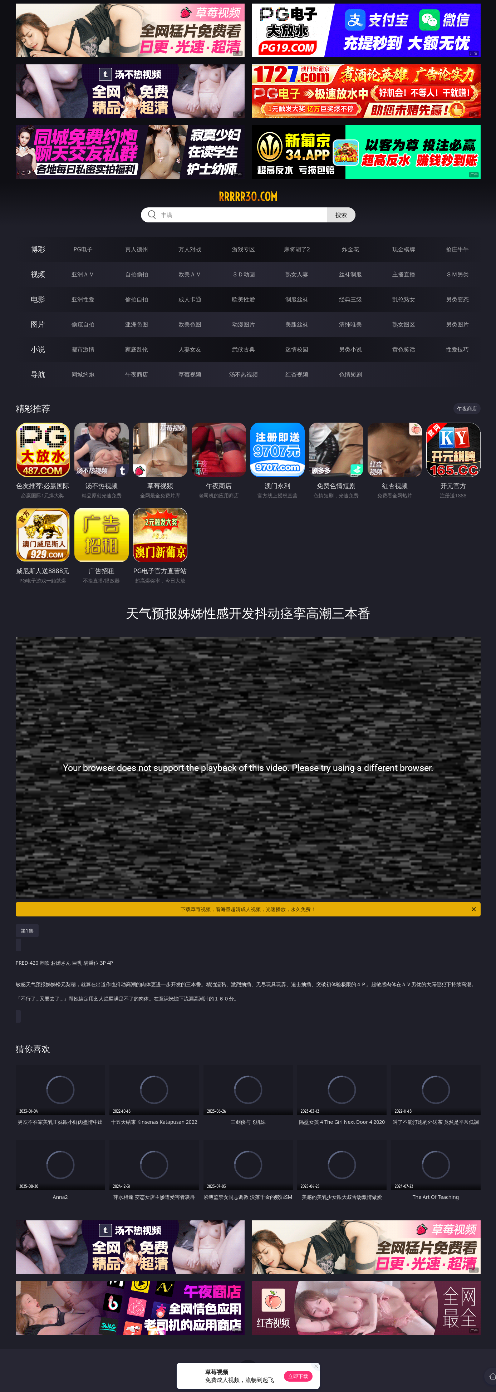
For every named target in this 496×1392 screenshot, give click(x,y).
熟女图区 (403, 324)
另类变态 (457, 299)
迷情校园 (296, 349)
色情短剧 (350, 374)
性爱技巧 (457, 349)
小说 (38, 349)
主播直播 (403, 274)
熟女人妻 (296, 274)
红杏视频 (296, 374)
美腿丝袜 (296, 324)
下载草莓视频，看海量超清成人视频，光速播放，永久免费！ (329, 909)
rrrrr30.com (248, 197)
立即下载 (298, 1376)
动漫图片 (243, 324)
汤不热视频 (243, 374)
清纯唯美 (350, 324)
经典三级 (350, 299)
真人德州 (136, 249)
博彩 (38, 249)
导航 (38, 374)
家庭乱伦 (136, 349)
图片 (38, 324)
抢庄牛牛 (457, 249)
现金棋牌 (403, 249)
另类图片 (457, 324)
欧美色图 (189, 324)
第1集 (27, 930)
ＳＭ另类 (457, 274)
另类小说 (350, 349)
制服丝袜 (296, 299)
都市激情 (83, 349)
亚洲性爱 (83, 299)
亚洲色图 (136, 324)
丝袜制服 (350, 274)
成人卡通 (189, 299)
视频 (38, 274)
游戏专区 (243, 249)
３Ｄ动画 (243, 274)
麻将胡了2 (297, 249)
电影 (38, 299)
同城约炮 (83, 374)
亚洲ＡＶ (83, 274)
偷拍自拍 (136, 299)
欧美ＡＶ (189, 274)
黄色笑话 (403, 349)
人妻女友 (189, 349)
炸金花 (350, 249)
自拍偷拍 (136, 274)
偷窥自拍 (83, 324)
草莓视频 (189, 374)
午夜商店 (136, 374)
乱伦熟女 (403, 299)
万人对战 (189, 249)
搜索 (341, 215)
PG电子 (83, 249)
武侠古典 (243, 349)
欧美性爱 (243, 299)
